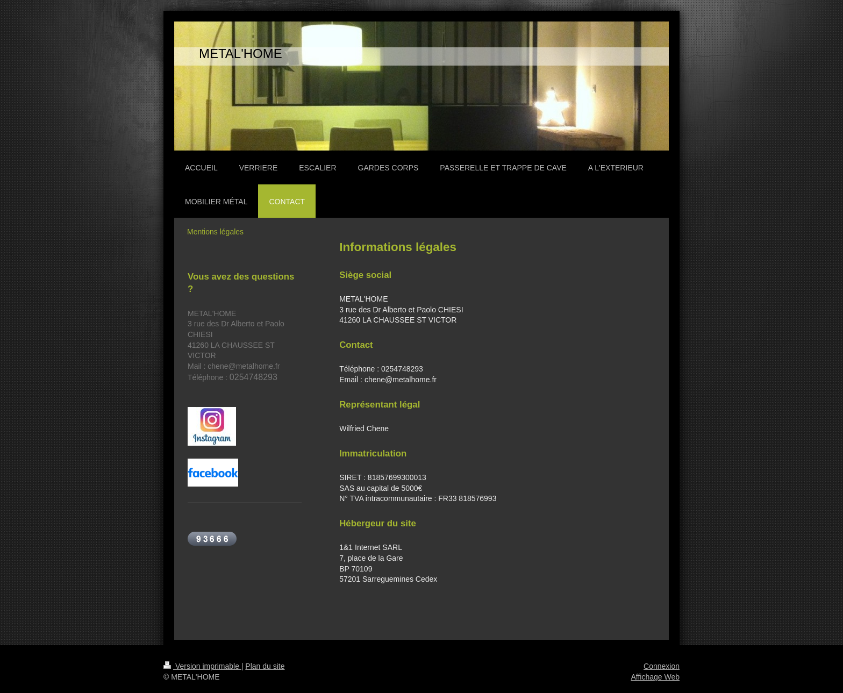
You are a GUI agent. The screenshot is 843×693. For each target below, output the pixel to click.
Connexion (662, 666)
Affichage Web (655, 677)
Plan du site (264, 666)
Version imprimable (202, 666)
